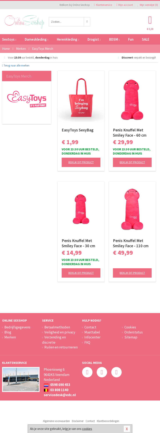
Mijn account (124, 5)
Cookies (130, 327)
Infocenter (92, 337)
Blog (7, 332)
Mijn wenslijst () (147, 5)
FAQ (87, 342)
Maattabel (92, 332)
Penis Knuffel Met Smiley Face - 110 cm (131, 243)
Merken (10, 337)
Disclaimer (78, 421)
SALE (145, 39)
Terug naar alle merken (15, 65)
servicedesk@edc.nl (60, 395)
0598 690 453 (57, 384)
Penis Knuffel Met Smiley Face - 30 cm (78, 243)
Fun (131, 39)
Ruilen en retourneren (61, 347)
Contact (90, 327)
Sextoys (9, 39)
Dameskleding (36, 39)
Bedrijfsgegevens (17, 327)
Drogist (94, 39)
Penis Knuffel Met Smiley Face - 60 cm (129, 132)
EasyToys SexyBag (78, 129)
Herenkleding (68, 39)
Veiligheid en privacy (59, 332)
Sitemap (130, 337)
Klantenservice (103, 5)
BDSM (114, 39)
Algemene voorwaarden (56, 421)
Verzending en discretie (54, 339)
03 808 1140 (56, 390)
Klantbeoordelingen (108, 421)
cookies (87, 429)
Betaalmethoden (57, 327)
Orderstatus (133, 332)
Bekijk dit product (81, 162)
